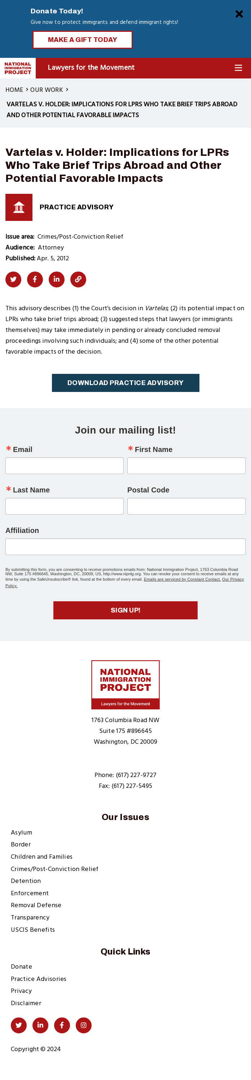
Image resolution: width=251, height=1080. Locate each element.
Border (21, 845)
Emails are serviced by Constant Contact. (182, 579)
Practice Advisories (39, 979)
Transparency (30, 918)
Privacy (21, 991)
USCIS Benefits (33, 930)
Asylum (21, 833)
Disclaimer (26, 1003)
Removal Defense (36, 905)
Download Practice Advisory (125, 383)
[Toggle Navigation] (238, 68)
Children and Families (41, 857)
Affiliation (22, 530)
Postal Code (148, 490)
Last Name (31, 490)
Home (14, 90)
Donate (21, 967)
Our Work (46, 90)
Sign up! (126, 610)
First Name (153, 449)
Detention (26, 881)
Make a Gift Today (83, 39)
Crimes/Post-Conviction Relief (55, 869)
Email (22, 449)
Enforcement (30, 893)
